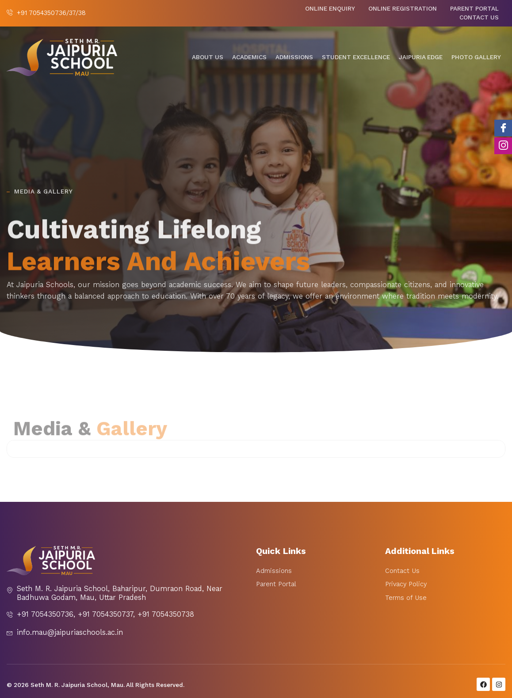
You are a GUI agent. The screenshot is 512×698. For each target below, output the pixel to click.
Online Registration (402, 8)
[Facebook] (503, 128)
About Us (207, 57)
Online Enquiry (330, 8)
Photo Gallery (476, 57)
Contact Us (479, 17)
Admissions (294, 57)
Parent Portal (474, 8)
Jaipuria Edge (421, 57)
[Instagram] (503, 145)
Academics (249, 57)
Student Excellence (356, 57)
